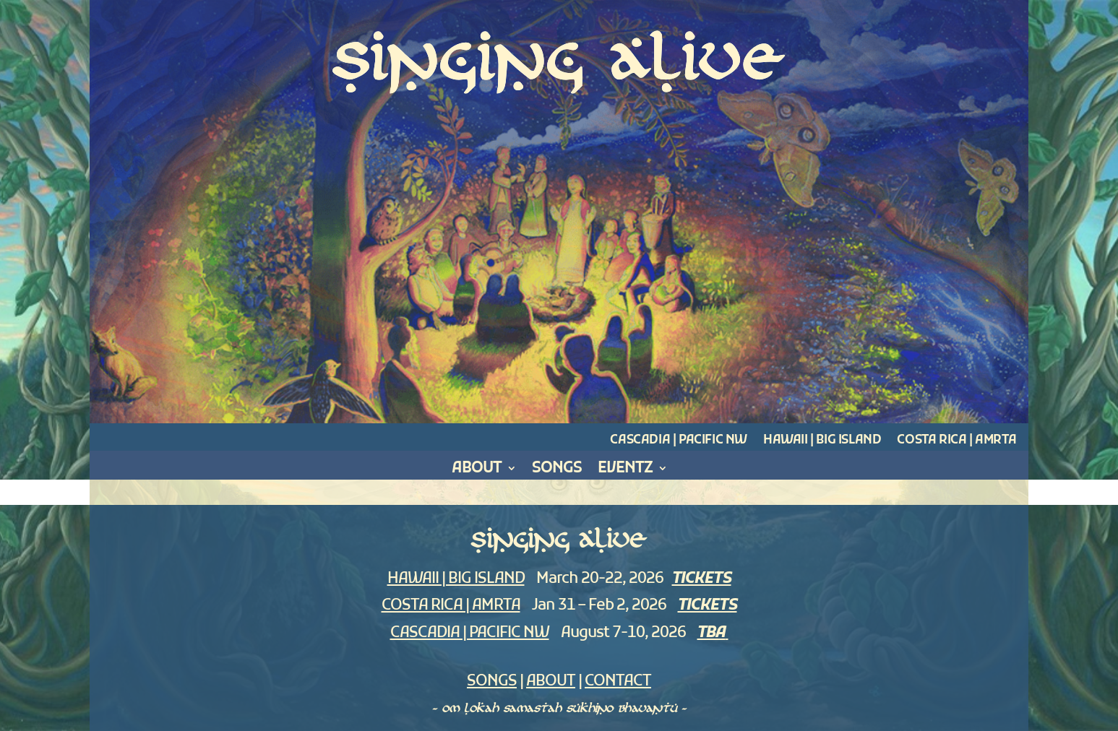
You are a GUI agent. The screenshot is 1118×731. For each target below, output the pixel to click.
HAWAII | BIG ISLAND (456, 579)
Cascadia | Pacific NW (678, 441)
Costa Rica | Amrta (956, 441)
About (477, 470)
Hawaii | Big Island (822, 441)
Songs (557, 470)
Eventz (625, 470)
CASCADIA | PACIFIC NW (469, 633)
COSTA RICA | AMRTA (451, 605)
